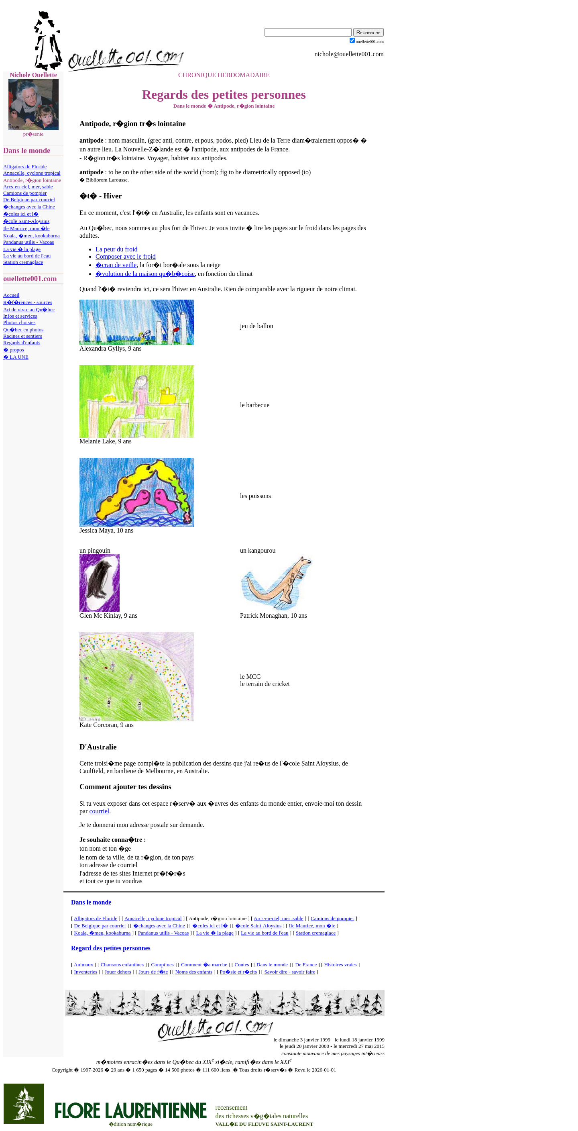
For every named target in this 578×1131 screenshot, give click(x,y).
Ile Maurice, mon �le (26, 228)
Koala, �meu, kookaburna (31, 236)
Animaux (83, 965)
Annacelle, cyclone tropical (32, 173)
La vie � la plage (22, 249)
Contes (241, 965)
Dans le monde (91, 902)
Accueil (11, 295)
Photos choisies (19, 322)
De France (306, 965)
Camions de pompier (25, 193)
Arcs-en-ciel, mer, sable (28, 187)
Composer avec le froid (126, 256)
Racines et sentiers (22, 336)
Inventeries (86, 972)
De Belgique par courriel (29, 199)
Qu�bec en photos (23, 330)
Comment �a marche (204, 965)
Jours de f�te (153, 972)
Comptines (162, 965)
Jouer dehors (118, 972)
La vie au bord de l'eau (27, 256)
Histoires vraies (340, 965)
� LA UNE (15, 357)
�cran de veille (116, 264)
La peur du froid (116, 249)
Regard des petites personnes (111, 948)
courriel (99, 811)
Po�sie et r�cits (238, 972)
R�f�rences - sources (27, 302)
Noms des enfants (193, 972)
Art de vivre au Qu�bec (29, 309)
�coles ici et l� (21, 214)
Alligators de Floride (25, 166)
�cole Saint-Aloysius (26, 221)
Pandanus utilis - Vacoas (28, 242)
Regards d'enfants (21, 342)
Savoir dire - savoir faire (289, 972)
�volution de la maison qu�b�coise (145, 273)
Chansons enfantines (122, 965)
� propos (13, 350)
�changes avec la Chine (29, 207)
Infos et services (20, 316)
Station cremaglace (23, 262)
